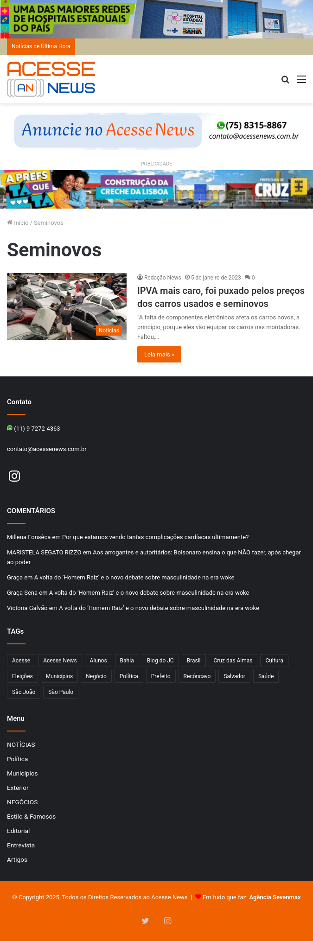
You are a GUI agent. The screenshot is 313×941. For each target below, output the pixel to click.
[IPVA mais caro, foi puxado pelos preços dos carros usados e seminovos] (67, 307)
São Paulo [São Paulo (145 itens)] (60, 692)
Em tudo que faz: (252, 897)
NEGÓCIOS (22, 802)
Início (18, 222)
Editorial (18, 830)
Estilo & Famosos (31, 816)
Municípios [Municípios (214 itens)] (59, 676)
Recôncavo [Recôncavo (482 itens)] (197, 676)
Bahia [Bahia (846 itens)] (127, 660)
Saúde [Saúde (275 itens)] (266, 676)
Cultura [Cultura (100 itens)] (274, 660)
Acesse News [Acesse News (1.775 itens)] (60, 660)
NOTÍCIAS (21, 744)
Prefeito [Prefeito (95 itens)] (161, 676)
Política (17, 759)
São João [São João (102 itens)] (23, 692)
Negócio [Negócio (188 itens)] (96, 676)
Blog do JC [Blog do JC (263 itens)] (160, 660)
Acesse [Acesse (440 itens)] (21, 660)
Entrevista (21, 845)
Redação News (162, 277)
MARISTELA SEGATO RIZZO (44, 552)
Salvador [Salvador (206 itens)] (234, 676)
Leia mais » (159, 354)
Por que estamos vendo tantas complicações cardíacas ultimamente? (155, 537)
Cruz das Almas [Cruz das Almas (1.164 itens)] (233, 660)
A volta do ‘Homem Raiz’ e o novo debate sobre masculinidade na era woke (134, 577)
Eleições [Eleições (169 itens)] (22, 676)
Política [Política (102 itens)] (129, 676)
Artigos (17, 859)
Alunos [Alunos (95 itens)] (98, 660)
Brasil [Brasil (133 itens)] (194, 660)
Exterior (18, 787)
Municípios (22, 773)
